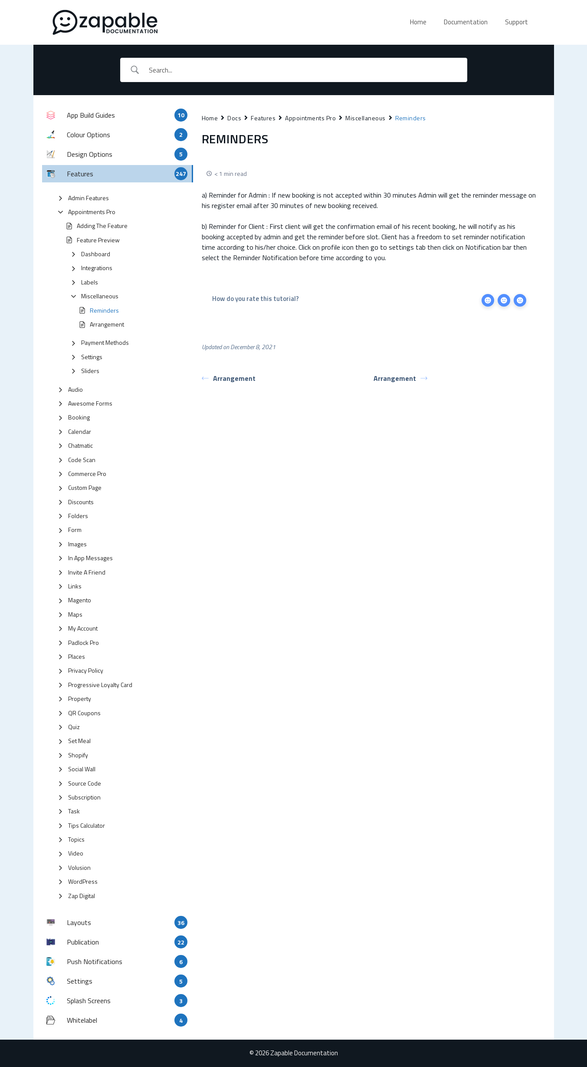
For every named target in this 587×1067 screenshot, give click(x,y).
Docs (234, 117)
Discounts (81, 501)
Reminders (104, 310)
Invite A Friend (86, 572)
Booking (79, 417)
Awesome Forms (90, 403)
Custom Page (85, 487)
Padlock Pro (83, 642)
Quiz (74, 726)
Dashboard (95, 253)
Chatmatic (80, 445)
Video (75, 853)
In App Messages (90, 557)
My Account (83, 628)
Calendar (79, 431)
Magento (79, 600)
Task (74, 811)
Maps (75, 614)
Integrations (96, 267)
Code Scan (81, 459)
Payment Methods (105, 342)
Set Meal (79, 740)
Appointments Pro (91, 211)
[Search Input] (304, 70)
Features (263, 117)
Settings (91, 356)
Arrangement (107, 324)
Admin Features (88, 197)
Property (79, 698)
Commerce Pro (87, 473)
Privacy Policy (85, 670)
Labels (89, 282)
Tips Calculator (86, 825)
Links (75, 586)
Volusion (79, 867)
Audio (75, 389)
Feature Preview (98, 239)
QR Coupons (84, 712)
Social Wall (81, 768)
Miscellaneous (99, 296)
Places (76, 656)
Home (418, 22)
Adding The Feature (102, 225)
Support (516, 22)
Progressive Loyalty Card (100, 684)
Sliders (90, 370)
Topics (76, 839)
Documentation (466, 22)
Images (77, 543)
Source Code (84, 783)
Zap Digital (81, 895)
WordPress (83, 881)
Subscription (84, 797)
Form (75, 529)
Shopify (78, 755)
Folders (78, 515)
